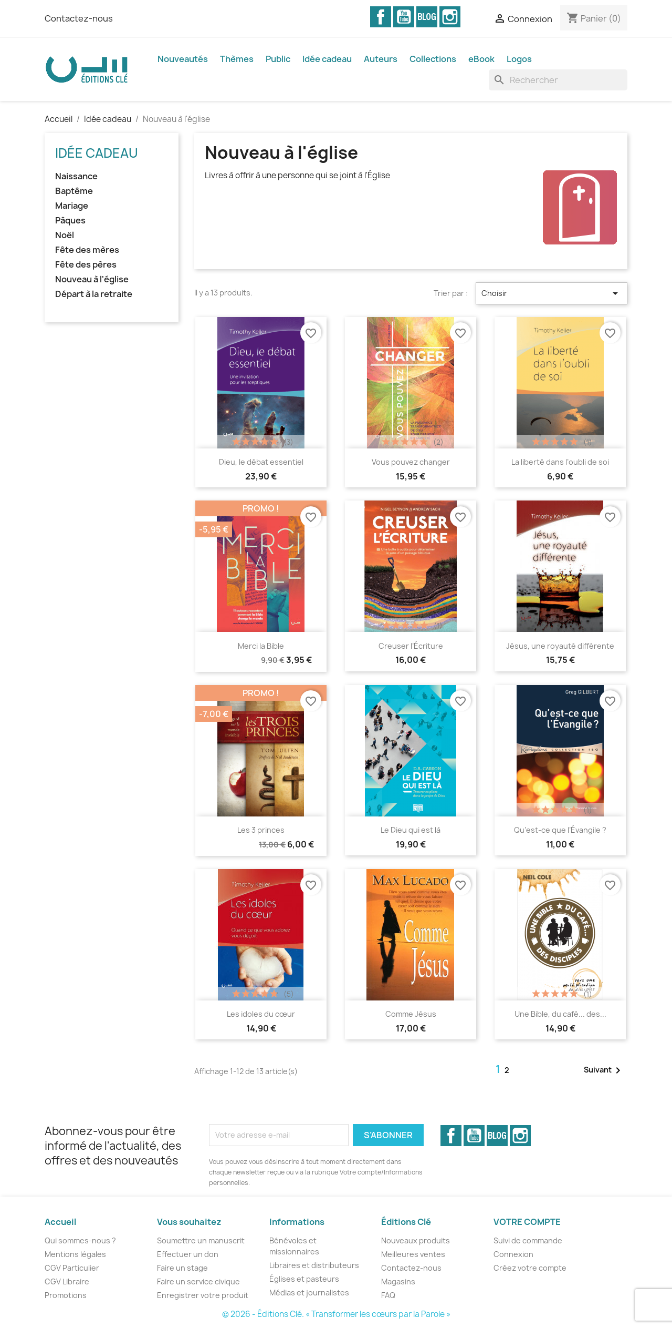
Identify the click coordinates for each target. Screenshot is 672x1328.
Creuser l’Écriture (411, 646)
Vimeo (426, 16)
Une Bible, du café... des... (560, 1014)
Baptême (74, 191)
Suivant (604, 1070)
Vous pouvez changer (411, 462)
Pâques (70, 220)
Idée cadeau (327, 59)
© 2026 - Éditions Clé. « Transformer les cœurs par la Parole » (336, 1314)
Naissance (76, 176)
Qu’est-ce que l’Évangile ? (560, 830)
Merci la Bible (261, 646)
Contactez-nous (79, 18)
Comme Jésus (410, 1014)
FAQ (388, 1295)
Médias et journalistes (309, 1293)
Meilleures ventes (413, 1254)
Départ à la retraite (93, 294)
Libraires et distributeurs (314, 1265)
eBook (481, 59)
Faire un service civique (198, 1281)
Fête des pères (86, 264)
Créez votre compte (530, 1268)
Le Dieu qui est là (410, 830)
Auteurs (380, 59)
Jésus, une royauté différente (560, 646)
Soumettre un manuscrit (201, 1240)
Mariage (71, 205)
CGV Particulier (72, 1268)
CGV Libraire (67, 1281)
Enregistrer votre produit (202, 1295)
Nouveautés (183, 59)
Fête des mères (87, 250)
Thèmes (237, 59)
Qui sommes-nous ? (80, 1240)
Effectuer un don (187, 1254)
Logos (519, 59)
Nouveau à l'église (92, 279)
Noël (64, 235)
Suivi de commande (528, 1240)
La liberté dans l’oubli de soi (560, 462)
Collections (433, 59)
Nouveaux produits (415, 1240)
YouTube (403, 16)
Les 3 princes (261, 830)
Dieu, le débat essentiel (261, 462)
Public (278, 59)
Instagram (449, 16)
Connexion (513, 1254)
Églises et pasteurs (304, 1279)
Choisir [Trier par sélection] (551, 293)
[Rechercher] (558, 79)
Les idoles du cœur (261, 1014)
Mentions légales (75, 1254)
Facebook (380, 16)
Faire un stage (182, 1268)
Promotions (66, 1295)
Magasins (398, 1281)
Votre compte (527, 1222)
